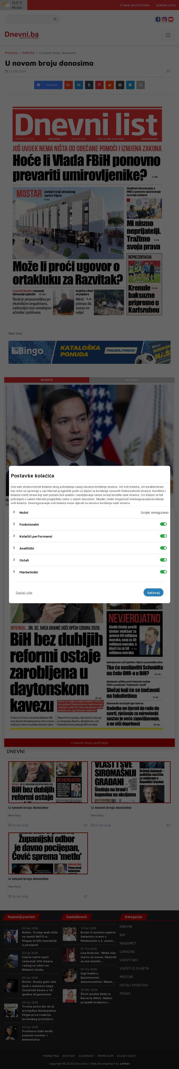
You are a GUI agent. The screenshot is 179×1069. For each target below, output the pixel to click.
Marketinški (29, 572)
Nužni (24, 512)
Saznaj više (24, 592)
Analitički (27, 548)
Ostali (24, 560)
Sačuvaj (153, 592)
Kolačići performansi (36, 536)
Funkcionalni (29, 524)
